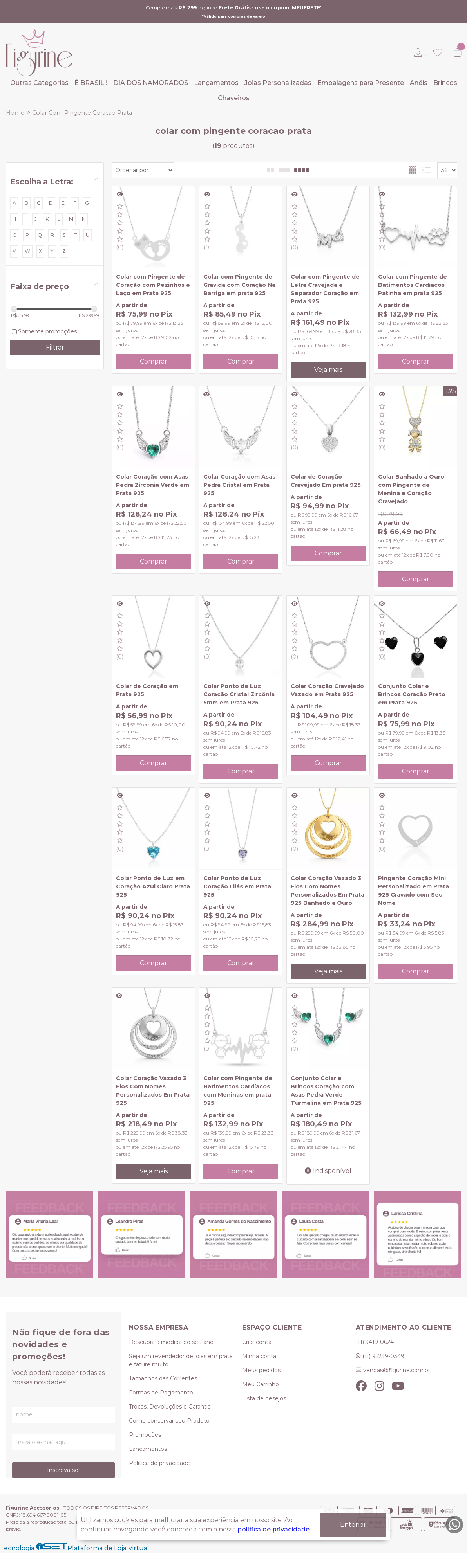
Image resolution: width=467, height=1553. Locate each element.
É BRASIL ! (90, 82)
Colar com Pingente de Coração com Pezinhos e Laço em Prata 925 (153, 285)
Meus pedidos (261, 1370)
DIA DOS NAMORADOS (150, 82)
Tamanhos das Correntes (163, 1378)
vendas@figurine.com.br (396, 1370)
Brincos (445, 82)
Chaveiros (234, 98)
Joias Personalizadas (277, 82)
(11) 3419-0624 (375, 1342)
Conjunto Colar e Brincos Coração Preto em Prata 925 (411, 694)
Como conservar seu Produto (169, 1420)
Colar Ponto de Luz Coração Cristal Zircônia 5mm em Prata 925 (239, 694)
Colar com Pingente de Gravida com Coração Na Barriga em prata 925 (239, 285)
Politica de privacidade (159, 1463)
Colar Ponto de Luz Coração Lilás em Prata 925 (237, 886)
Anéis (418, 82)
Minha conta (259, 1356)
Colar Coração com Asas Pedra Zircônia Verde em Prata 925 (152, 485)
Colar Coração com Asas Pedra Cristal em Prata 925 (239, 485)
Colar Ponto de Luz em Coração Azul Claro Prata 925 (153, 886)
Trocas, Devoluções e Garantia (170, 1406)
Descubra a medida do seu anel (172, 1342)
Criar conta (257, 1342)
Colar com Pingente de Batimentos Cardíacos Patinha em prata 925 (412, 285)
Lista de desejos (264, 1398)
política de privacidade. (274, 1529)
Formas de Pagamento (161, 1392)
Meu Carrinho (260, 1384)
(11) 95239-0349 (383, 1356)
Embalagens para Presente (360, 82)
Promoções (145, 1434)
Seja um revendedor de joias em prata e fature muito (181, 1360)
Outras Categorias (39, 82)
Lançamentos (216, 82)
